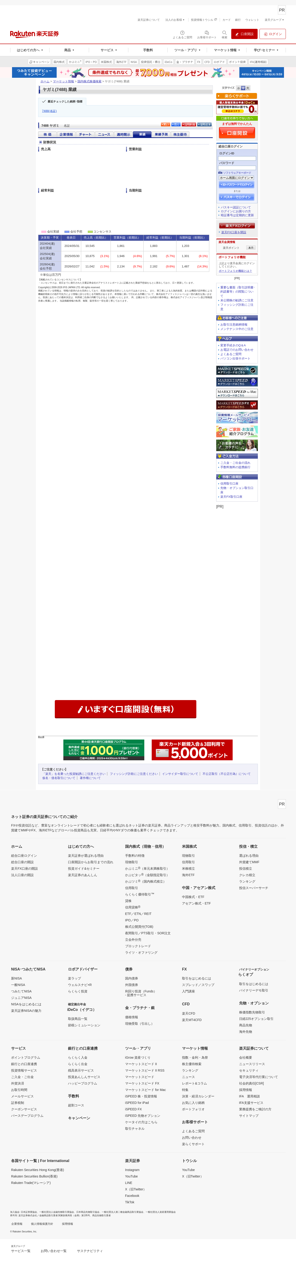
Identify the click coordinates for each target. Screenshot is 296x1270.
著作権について (90, 778)
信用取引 (131, 888)
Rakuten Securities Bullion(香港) (34, 1176)
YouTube (131, 1176)
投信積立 (245, 868)
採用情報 (245, 1090)
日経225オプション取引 (256, 1019)
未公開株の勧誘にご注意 (236, 300)
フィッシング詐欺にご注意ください (134, 774)
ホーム (44, 81)
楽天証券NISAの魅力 (26, 1010)
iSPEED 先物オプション (142, 1115)
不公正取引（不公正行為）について (227, 774)
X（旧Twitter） (136, 1189)
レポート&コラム (194, 1083)
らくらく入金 (77, 1057)
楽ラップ (74, 978)
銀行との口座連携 (24, 1064)
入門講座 (188, 991)
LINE (128, 1183)
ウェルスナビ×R (80, 985)
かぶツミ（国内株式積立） (145, 881)
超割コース (76, 1105)
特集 (185, 1090)
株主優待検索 (191, 1064)
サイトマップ (249, 1115)
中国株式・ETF (193, 897)
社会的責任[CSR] (251, 1083)
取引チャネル (135, 1128)
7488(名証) (49, 111)
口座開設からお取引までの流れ (90, 862)
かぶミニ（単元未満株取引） (147, 868)
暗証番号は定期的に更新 (237, 215)
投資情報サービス (24, 1070)
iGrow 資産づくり (138, 1057)
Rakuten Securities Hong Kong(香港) (37, 1170)
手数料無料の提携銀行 (235, 467)
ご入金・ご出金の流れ (235, 462)
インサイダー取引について (180, 774)
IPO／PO (132, 920)
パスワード (226, 163)
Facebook (132, 1196)
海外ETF (188, 875)
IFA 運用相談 (249, 1096)
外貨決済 (17, 1083)
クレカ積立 (247, 875)
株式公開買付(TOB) (139, 927)
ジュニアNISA (21, 998)
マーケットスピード (139, 1077)
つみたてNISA (21, 991)
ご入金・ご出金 (22, 1077)
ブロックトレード (138, 946)
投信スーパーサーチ (253, 888)
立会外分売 (133, 939)
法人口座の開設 (22, 875)
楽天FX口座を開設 (233, 232)
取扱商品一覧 (77, 1019)
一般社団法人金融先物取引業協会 (56, 1212)
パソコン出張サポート (235, 358)
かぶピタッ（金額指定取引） (147, 875)
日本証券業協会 (29, 1212)
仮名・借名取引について (58, 778)
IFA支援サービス (251, 1103)
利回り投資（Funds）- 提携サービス (141, 993)
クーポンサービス (24, 1109)
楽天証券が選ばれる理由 (86, 855)
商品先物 (245, 1025)
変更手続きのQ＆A (233, 345)
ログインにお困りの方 (236, 211)
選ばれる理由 (249, 855)
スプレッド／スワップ (198, 985)
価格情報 (131, 1017)
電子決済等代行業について (258, 1077)
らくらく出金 (77, 1064)
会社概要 (245, 1057)
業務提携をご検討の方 (255, 1109)
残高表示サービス (81, 1070)
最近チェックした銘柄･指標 (65, 101)
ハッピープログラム (82, 1083)
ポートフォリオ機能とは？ (235, 271)
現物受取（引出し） (139, 1023)
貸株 (128, 901)
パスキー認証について (236, 207)
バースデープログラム (27, 1115)
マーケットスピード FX (142, 1083)
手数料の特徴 (135, 855)
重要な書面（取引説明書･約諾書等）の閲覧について (237, 292)
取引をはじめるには (196, 978)
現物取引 (131, 862)
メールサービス (22, 1096)
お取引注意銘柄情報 (233, 324)
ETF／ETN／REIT (138, 914)
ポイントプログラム (25, 1057)
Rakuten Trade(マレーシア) (31, 1183)
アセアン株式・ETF (196, 903)
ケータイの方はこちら (141, 1122)
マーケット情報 (63, 81)
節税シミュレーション (84, 1025)
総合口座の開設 (22, 862)
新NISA (16, 978)
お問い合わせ (191, 1137)
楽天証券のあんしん (82, 875)
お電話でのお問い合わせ (236, 349)
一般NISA (18, 985)
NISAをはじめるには (26, 1004)
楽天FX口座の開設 (24, 868)
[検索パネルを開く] (224, 34)
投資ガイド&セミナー (83, 868)
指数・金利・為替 (195, 1057)
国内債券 (131, 978)
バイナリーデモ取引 (253, 990)
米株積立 (188, 868)
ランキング (247, 881)
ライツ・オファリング (141, 952)
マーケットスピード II (141, 1064)
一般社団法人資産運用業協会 (161, 1212)
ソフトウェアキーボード (237, 172)
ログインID (226, 153)
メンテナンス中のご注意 (236, 329)
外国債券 (131, 985)
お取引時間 (19, 1090)
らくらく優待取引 (139, 894)
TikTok (129, 1202)
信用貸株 (132, 907)
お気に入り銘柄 (193, 1103)
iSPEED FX (133, 1109)
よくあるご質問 (230, 354)
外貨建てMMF (249, 862)
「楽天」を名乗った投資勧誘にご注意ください (73, 774)
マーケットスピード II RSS (144, 1070)
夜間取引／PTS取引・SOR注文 (148, 933)
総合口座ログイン (24, 855)
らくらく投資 (77, 991)
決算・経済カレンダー (198, 1096)
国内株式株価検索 (89, 81)
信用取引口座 (229, 483)
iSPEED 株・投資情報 (141, 1096)
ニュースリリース (252, 1064)
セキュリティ (249, 1070)
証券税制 (17, 1103)
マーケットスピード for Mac (145, 1090)
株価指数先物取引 (252, 1012)
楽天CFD (188, 1013)
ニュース (188, 1077)
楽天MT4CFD (192, 1020)
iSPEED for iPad (137, 1103)
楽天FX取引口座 (231, 496)
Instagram (132, 1170)
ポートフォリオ (193, 1109)
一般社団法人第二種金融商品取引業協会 (122, 1212)
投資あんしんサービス (84, 1077)
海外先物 (245, 1031)
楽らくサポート (193, 1144)
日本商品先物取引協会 (87, 1212)
